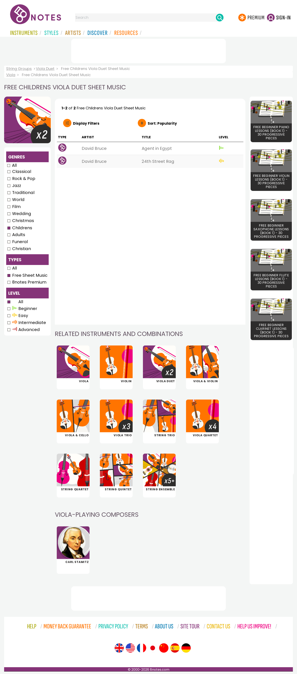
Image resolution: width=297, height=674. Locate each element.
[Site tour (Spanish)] (175, 648)
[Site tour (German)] (186, 648)
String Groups (19, 68)
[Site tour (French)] (141, 648)
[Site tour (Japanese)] (152, 648)
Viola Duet (45, 68)
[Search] (220, 17)
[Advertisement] (148, 50)
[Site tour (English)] (119, 648)
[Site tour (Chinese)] (164, 648)
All (14, 165)
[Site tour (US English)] (130, 648)
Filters (86, 123)
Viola (10, 74)
